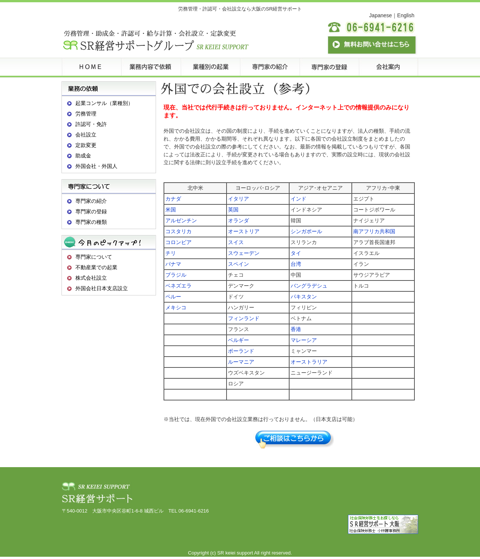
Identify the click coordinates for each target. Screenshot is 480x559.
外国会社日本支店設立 (101, 288)
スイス (236, 242)
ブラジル (175, 275)
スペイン (238, 264)
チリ (170, 253)
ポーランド (241, 351)
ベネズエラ (178, 286)
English (405, 15)
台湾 (296, 264)
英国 (233, 210)
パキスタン (304, 297)
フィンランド (244, 318)
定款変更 (85, 145)
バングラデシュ (309, 286)
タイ (296, 253)
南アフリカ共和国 (374, 231)
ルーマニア (241, 362)
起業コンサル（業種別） (104, 103)
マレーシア (304, 340)
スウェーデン (244, 253)
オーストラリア (309, 362)
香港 (296, 329)
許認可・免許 (91, 124)
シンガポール (306, 231)
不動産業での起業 (96, 267)
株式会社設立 (91, 278)
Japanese (380, 15)
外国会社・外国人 (96, 166)
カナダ (173, 199)
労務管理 (85, 114)
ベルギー (238, 340)
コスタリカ (178, 231)
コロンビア (178, 242)
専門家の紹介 (91, 201)
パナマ (173, 264)
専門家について (93, 257)
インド (298, 199)
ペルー (173, 297)
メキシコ (175, 307)
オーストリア (244, 231)
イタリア (238, 199)
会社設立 (85, 135)
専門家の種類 (91, 222)
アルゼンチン (181, 220)
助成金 (83, 156)
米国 (170, 210)
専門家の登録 (91, 211)
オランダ (238, 220)
